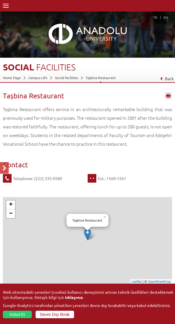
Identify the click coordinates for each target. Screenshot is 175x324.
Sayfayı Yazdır (168, 96)
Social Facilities (66, 77)
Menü (6, 6)
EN (165, 17)
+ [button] (11, 205)
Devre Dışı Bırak (55, 314)
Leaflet (137, 281)
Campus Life (37, 77)
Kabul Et (17, 314)
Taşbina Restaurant (101, 77)
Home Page (12, 77)
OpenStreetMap (159, 281)
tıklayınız (74, 297)
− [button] (11, 213)
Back (167, 78)
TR (155, 17)
